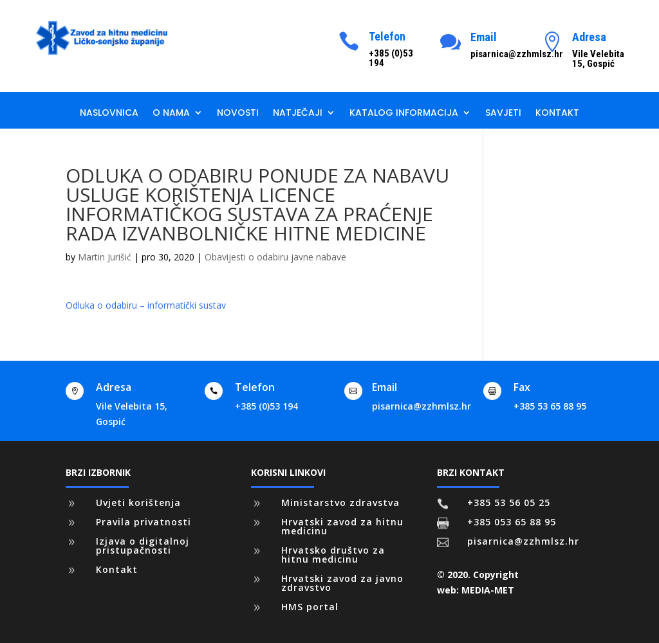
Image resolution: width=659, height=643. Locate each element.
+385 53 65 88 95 (550, 406)
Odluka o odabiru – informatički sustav (146, 305)
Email (483, 37)
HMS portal (310, 607)
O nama (171, 113)
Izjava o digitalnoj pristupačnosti (142, 545)
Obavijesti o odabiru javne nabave (275, 257)
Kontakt (557, 113)
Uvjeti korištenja (138, 502)
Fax (522, 387)
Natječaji (297, 113)
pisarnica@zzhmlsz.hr (421, 406)
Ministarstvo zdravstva (340, 502)
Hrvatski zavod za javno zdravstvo (342, 582)
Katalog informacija (403, 113)
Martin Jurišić (104, 257)
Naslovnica (109, 113)
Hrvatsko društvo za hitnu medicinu (333, 554)
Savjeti (503, 113)
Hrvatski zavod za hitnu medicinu (342, 526)
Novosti (238, 113)
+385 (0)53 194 (266, 406)
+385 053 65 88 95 (511, 522)
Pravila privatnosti (143, 522)
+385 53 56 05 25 (508, 502)
